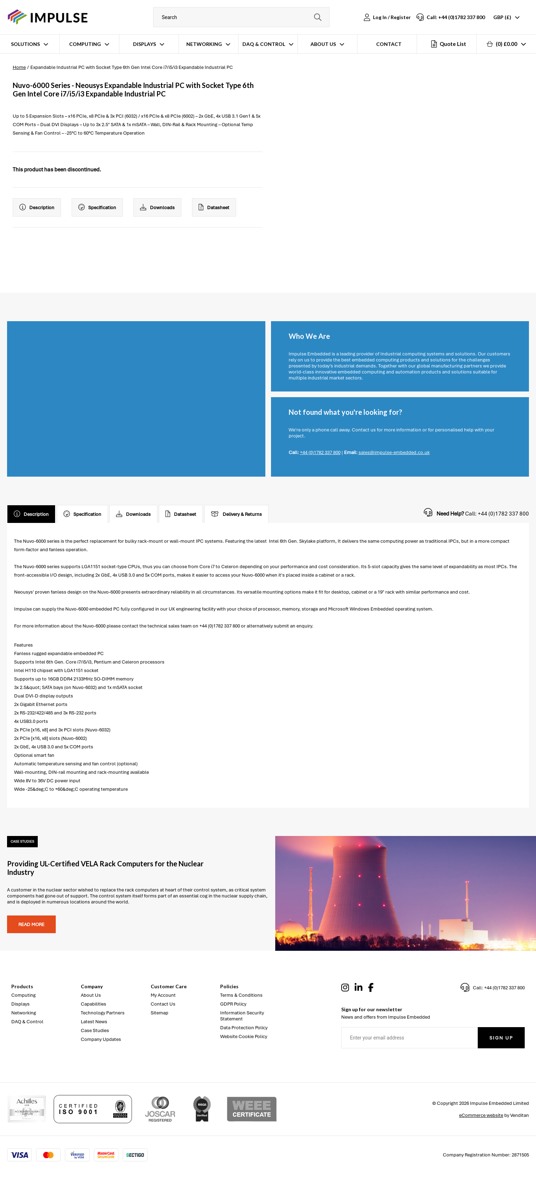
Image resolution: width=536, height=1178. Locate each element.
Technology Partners (103, 1013)
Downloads (157, 207)
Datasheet (214, 207)
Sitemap (159, 1013)
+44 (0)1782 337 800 (320, 452)
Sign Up (501, 1038)
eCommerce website (481, 1115)
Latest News (94, 1022)
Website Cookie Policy (243, 1036)
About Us (323, 44)
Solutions (25, 44)
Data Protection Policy (243, 1028)
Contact (389, 44)
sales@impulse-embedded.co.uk (394, 452)
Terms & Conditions (241, 995)
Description (36, 207)
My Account (163, 995)
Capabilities (93, 1004)
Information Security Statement (242, 1016)
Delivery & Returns (236, 514)
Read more (31, 924)
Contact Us (163, 1004)
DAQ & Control (263, 44)
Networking (204, 44)
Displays (144, 44)
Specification (97, 207)
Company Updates (101, 1039)
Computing (85, 44)
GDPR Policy (233, 1004)
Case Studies (95, 1030)
